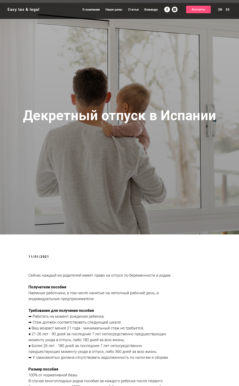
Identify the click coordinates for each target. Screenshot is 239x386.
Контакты (198, 9)
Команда (151, 9)
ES (228, 9)
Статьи (133, 9)
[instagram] (175, 9)
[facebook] (167, 9)
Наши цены (113, 9)
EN (220, 9)
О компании (91, 9)
